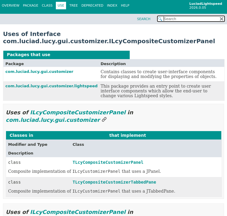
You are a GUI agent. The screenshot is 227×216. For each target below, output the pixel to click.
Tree (73, 6)
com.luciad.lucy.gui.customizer (39, 71)
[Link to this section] (104, 120)
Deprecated (92, 6)
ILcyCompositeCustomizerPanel (89, 54)
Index (112, 6)
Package (30, 6)
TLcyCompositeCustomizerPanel (108, 162)
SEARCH (143, 19)
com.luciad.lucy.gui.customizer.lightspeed (51, 86)
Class (47, 6)
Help (125, 6)
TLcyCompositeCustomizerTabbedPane (114, 182)
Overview (11, 6)
